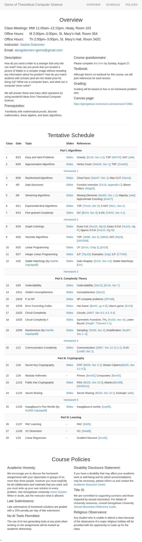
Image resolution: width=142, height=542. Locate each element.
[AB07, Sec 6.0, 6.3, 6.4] (101, 312)
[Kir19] (128, 305)
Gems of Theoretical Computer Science (33, 4)
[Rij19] (119, 237)
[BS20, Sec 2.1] (93, 365)
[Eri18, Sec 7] (111, 285)
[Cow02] (123, 164)
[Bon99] (118, 382)
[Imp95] (106, 406)
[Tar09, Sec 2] (97, 330)
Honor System (58, 491)
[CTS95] (121, 254)
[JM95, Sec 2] (91, 237)
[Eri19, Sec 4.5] (103, 261)
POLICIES (132, 4)
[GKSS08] (82, 240)
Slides (69, 157)
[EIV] (79, 264)
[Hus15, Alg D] (97, 226)
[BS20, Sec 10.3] (93, 382)
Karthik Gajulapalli (35, 410)
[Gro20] (102, 437)
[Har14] (126, 177)
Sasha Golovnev (32, 45)
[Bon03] (90, 375)
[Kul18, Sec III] (116, 319)
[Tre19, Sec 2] (91, 205)
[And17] (108, 199)
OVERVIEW (93, 4)
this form (99, 63)
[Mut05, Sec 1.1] (108, 195)
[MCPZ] (116, 157)
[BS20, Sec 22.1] (105, 393)
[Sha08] (86, 431)
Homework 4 (71, 340)
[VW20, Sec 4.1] (115, 212)
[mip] (107, 254)
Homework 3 (71, 271)
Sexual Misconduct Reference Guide (95, 506)
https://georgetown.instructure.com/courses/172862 (103, 103)
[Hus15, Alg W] (105, 230)
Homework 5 (71, 399)
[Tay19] (86, 254)
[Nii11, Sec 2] (116, 205)
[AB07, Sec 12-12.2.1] (108, 347)
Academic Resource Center (89, 484)
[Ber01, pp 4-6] (98, 305)
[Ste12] (98, 285)
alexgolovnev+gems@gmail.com (39, 50)
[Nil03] (104, 237)
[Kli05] (87, 424)
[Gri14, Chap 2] (90, 247)
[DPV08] (109, 299)
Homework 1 (71, 171)
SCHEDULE (113, 4)
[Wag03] (90, 188)
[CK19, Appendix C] (110, 184)
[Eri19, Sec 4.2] (95, 157)
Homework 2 (71, 219)
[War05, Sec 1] (101, 164)
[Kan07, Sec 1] (100, 177)
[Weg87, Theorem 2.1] (98, 323)
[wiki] (131, 157)
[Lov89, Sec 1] (85, 351)
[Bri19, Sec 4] (89, 212)
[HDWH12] (83, 386)
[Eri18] (104, 247)
